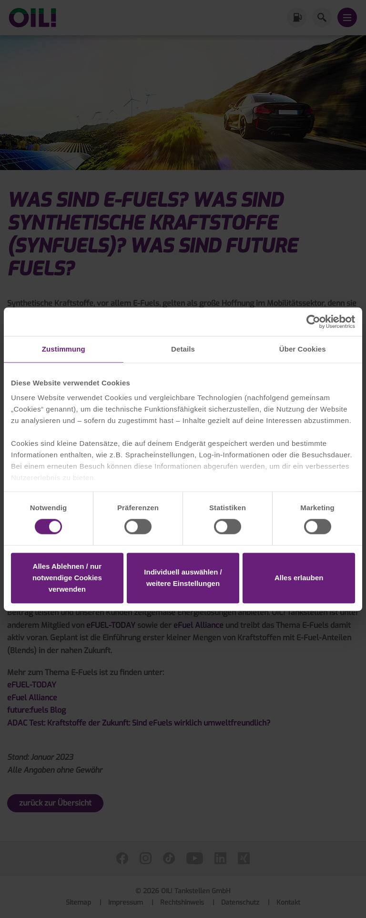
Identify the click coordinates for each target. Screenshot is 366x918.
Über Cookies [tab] (302, 349)
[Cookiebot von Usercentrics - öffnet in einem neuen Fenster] (313, 321)
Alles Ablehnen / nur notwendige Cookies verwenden (67, 577)
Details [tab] (183, 349)
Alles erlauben (299, 578)
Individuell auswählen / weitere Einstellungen (183, 577)
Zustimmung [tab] (63, 349)
